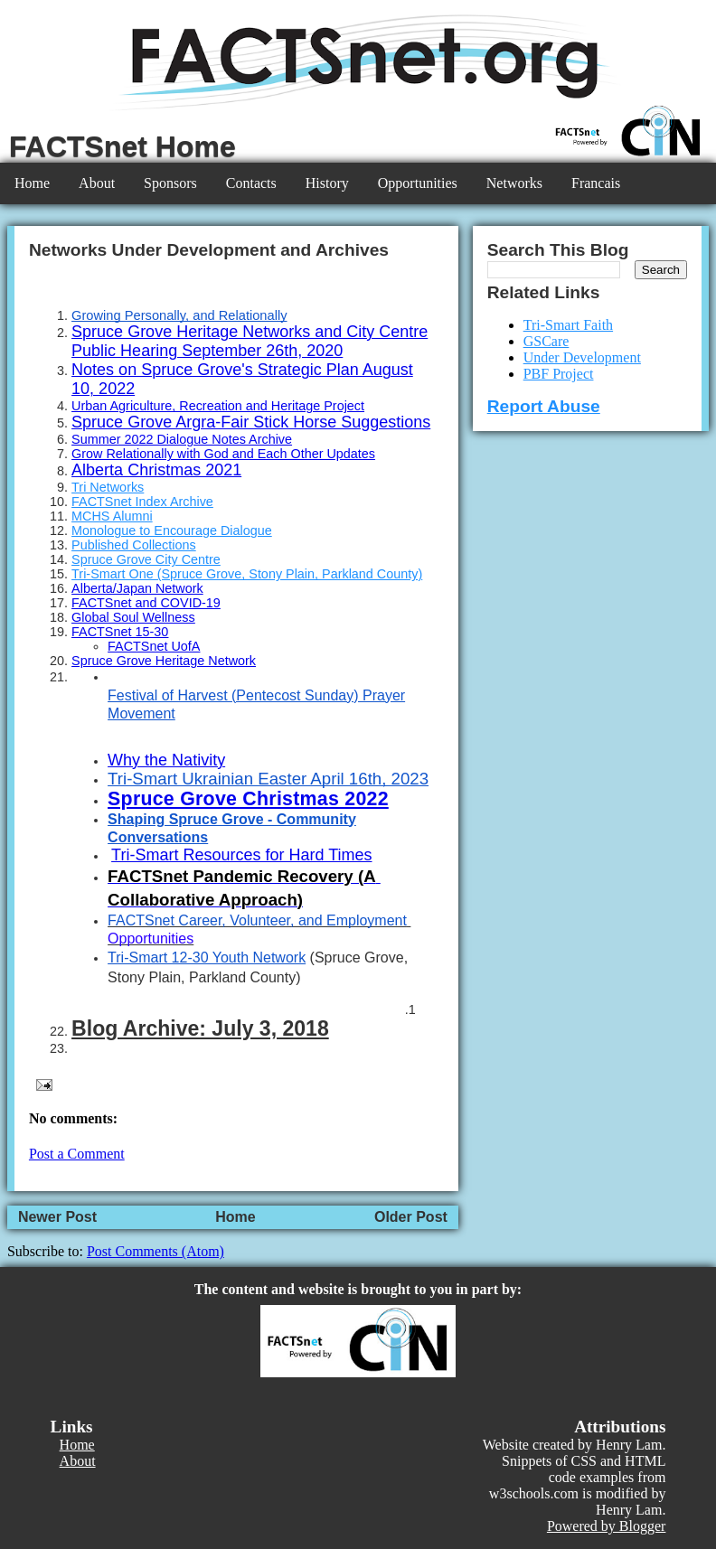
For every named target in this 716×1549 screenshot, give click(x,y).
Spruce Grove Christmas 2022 (248, 799)
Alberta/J (97, 588)
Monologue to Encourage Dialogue (171, 530)
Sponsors (170, 183)
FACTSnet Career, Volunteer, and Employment (257, 920)
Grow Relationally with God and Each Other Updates (223, 453)
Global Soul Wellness (133, 617)
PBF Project (558, 373)
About (97, 183)
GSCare (546, 341)
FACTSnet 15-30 (119, 631)
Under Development (582, 357)
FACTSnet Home (122, 146)
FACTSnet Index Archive (142, 501)
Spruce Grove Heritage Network (163, 660)
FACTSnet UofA (154, 646)
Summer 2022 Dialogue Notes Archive (181, 439)
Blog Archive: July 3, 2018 (200, 1028)
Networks (514, 183)
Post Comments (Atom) (155, 1251)
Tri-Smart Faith (568, 325)
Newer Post (57, 1217)
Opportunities (417, 183)
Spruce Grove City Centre (146, 559)
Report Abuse (543, 406)
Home (32, 183)
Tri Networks (107, 487)
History (327, 183)
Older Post (411, 1217)
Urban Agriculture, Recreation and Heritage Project (217, 406)
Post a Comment (77, 1153)
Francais (595, 183)
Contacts (251, 183)
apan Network (163, 588)
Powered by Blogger (606, 1526)
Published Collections (133, 545)
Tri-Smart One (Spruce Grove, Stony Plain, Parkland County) (246, 574)
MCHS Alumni (112, 516)
